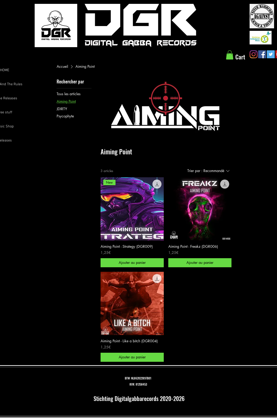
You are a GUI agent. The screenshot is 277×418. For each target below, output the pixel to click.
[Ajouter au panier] (132, 262)
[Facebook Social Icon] (262, 54)
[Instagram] (254, 54)
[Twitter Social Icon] (271, 54)
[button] (230, 55)
